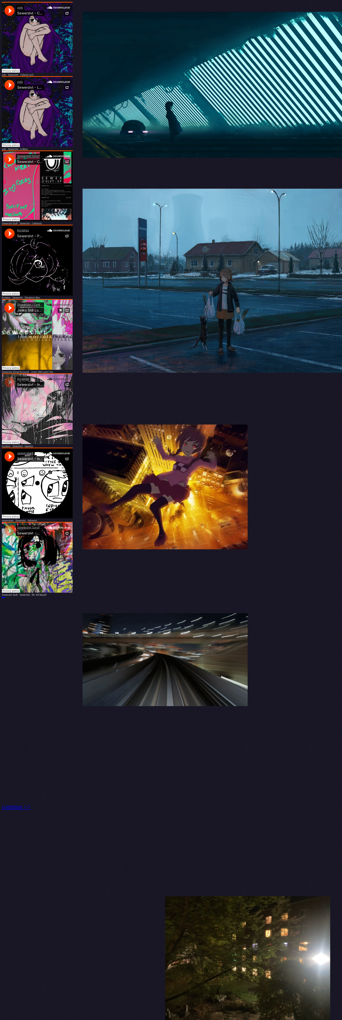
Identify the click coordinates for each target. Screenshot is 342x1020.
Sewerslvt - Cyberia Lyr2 (21, 75)
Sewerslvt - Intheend (26, 520)
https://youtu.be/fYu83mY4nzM (3, 597)
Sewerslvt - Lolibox (18, 149)
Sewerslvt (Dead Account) (15, 372)
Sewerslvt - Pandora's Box (26, 297)
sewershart (7, 520)
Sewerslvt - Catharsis (31, 223)
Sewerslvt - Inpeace (22, 446)
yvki (4, 75)
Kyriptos (6, 297)
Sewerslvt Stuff (10, 223)
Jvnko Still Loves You (42, 372)
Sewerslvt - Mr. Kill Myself (33, 595)
